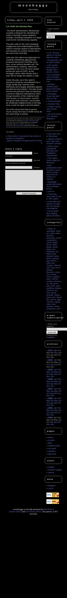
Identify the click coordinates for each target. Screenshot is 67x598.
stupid (57, 295)
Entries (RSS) (15, 511)
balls (58, 233)
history (53, 261)
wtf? (58, 309)
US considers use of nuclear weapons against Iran (53, 78)
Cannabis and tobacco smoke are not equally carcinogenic (53, 204)
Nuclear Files (54, 104)
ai (54, 229)
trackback (20, 125)
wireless (50, 306)
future (48, 258)
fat (57, 251)
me (47, 274)
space (53, 293)
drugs (48, 247)
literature (50, 272)
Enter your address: (51, 325)
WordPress (49, 509)
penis (55, 283)
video (48, 304)
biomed (49, 235)
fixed (48, 254)
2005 (50, 408)
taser (48, 297)
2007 (50, 389)
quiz (58, 286)
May (56, 353)
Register (51, 485)
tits (47, 299)
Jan (55, 360)
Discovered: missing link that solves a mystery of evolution (23, 137)
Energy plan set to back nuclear (54, 61)
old (51, 283)
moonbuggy (33, 5)
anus (58, 231)
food (54, 254)
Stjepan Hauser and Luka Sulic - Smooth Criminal (54, 141)
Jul (47, 364)
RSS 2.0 (17, 124)
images (49, 265)
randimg (50, 288)
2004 (50, 417)
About (50, 437)
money (53, 274)
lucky (57, 272)
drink (54, 245)
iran (48, 267)
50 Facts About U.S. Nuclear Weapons (53, 116)
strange (49, 295)
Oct (59, 374)
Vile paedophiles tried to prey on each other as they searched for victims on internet (53, 172)
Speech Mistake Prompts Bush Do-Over (24, 140)
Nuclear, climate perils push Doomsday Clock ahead (53, 87)
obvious (57, 281)
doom (26, 120)
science (49, 290)
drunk (55, 247)
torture (53, 299)
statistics (52, 451)
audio (52, 233)
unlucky (49, 302)
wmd (57, 306)
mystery (56, 277)
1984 (50, 229)
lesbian (49, 270)
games (56, 258)
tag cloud (52, 454)
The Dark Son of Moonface (53, 135)
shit (47, 293)
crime (48, 242)
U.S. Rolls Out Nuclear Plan (19, 26)
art (47, 233)
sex (55, 290)
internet (57, 265)
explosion (50, 251)
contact (51, 440)
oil (47, 283)
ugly (58, 299)
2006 (50, 398)
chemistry (50, 238)
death (54, 242)
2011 (50, 350)
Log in (50, 488)
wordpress (51, 309)
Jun (59, 362)
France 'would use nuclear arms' (53, 109)
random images (55, 470)
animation (50, 231)
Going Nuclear (54, 101)
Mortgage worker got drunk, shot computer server (54, 185)
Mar (48, 372)
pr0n (53, 286)
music (49, 277)
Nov (48, 376)
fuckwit (49, 256)
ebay (48, 249)
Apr (51, 372)
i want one (52, 262)
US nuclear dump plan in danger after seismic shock (52, 68)
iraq (52, 267)
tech (54, 297)
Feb (59, 350)
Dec (52, 376)
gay (47, 261)
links (50, 443)
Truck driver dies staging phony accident (53, 213)
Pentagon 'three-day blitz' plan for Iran (53, 96)
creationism (51, 240)
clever (58, 238)
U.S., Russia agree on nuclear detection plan (53, 55)
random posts (54, 446)
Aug (51, 364)
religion (58, 288)
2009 (50, 369)
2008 (50, 379)
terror (59, 297)
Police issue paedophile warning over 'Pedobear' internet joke (52, 151)
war (37, 120)
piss (48, 286)
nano (48, 279)
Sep (55, 364)
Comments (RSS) (33, 511)
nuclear (32, 120)
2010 (50, 360)
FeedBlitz (50, 337)
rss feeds (52, 448)
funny (56, 256)
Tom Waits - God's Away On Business (53, 160)
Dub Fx (51, 191)
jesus (57, 267)
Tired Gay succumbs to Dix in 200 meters (53, 196)
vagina (57, 302)
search (51, 472)
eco (53, 249)
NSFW (55, 279)
